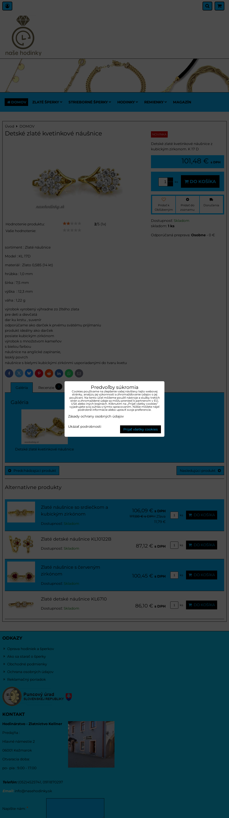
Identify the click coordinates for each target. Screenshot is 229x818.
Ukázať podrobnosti (84, 427)
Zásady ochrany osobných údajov (96, 416)
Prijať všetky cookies (140, 429)
